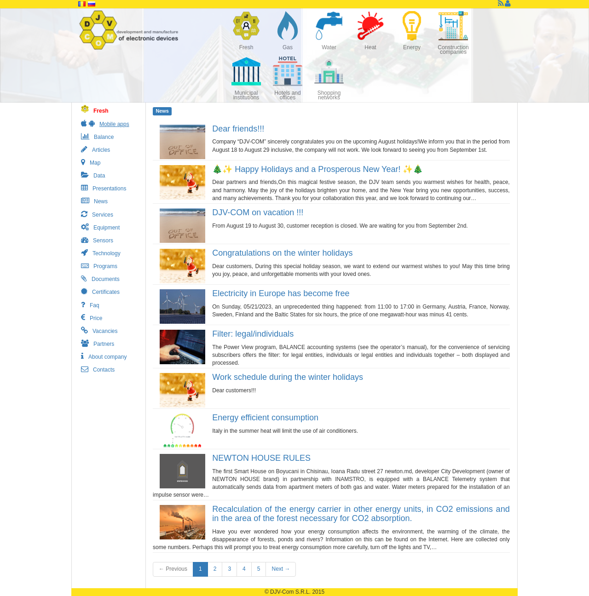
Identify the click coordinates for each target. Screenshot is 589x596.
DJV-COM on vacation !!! (257, 212)
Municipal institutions (246, 95)
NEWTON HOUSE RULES (261, 458)
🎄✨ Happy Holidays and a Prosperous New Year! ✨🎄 (317, 169)
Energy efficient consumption (265, 417)
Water (329, 47)
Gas (288, 47)
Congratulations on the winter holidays (282, 253)
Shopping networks (329, 95)
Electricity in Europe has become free (280, 293)
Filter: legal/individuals (253, 333)
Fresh (246, 47)
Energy (412, 47)
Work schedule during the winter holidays (287, 377)
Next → (280, 569)
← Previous (173, 569)
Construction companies (453, 49)
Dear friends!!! (238, 128)
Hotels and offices (287, 95)
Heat (370, 47)
